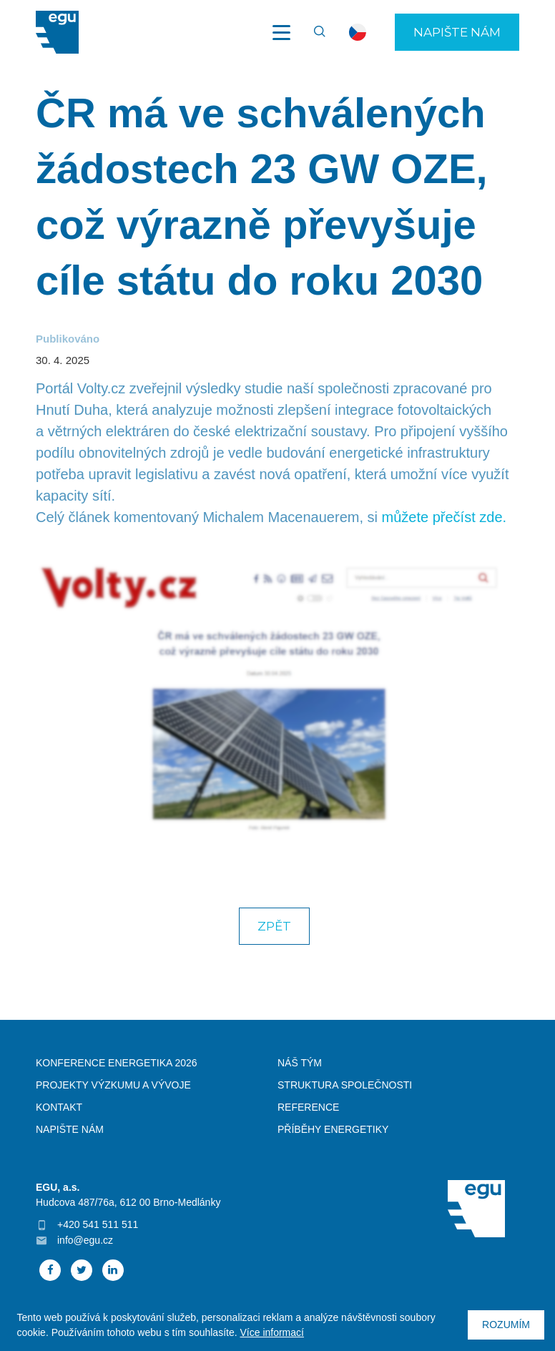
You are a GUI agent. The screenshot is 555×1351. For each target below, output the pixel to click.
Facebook (50, 1270)
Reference (308, 1107)
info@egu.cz (85, 1240)
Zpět (274, 926)
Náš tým (300, 1062)
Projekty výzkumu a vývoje (113, 1085)
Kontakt (59, 1107)
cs (357, 32)
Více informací (271, 1332)
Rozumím (506, 1324)
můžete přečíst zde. (444, 517)
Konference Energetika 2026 (116, 1062)
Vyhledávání (313, 32)
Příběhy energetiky (333, 1129)
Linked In (113, 1270)
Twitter (81, 1270)
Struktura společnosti (345, 1085)
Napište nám (457, 32)
